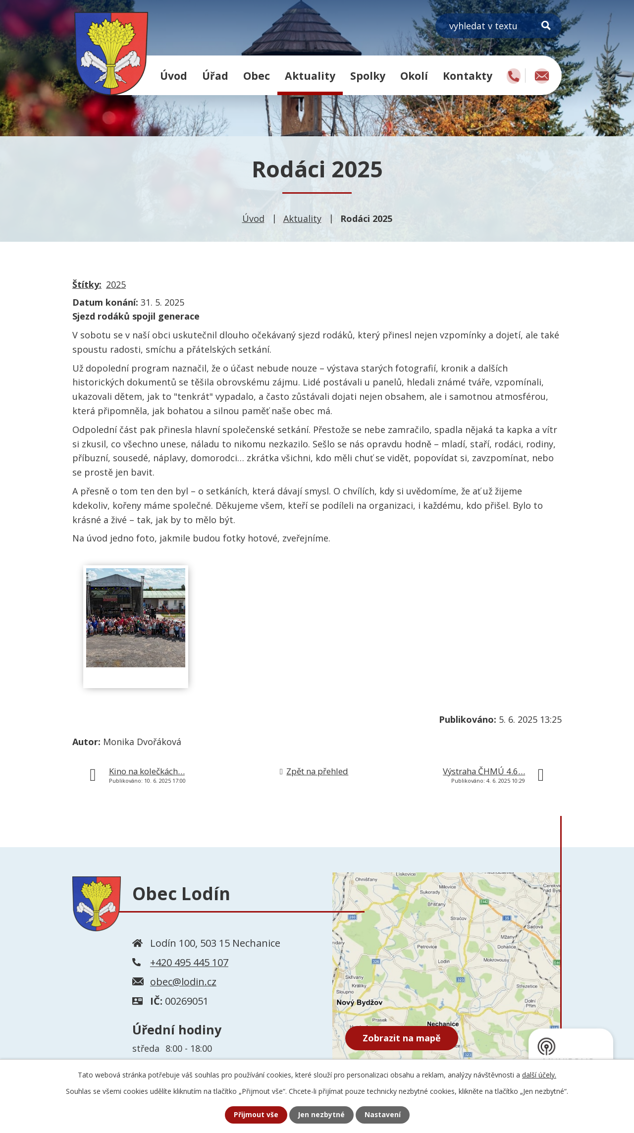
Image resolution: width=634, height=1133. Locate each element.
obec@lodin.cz (183, 981)
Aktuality (310, 75)
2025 (116, 284)
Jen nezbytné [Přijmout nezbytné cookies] (321, 1115)
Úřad (215, 75)
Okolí (414, 75)
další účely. (539, 1074)
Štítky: (87, 284)
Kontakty (467, 75)
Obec (256, 75)
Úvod (173, 75)
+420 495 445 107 (189, 962)
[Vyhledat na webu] (498, 25)
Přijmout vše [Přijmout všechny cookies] (255, 1115)
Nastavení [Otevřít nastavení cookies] (383, 1115)
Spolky (367, 75)
